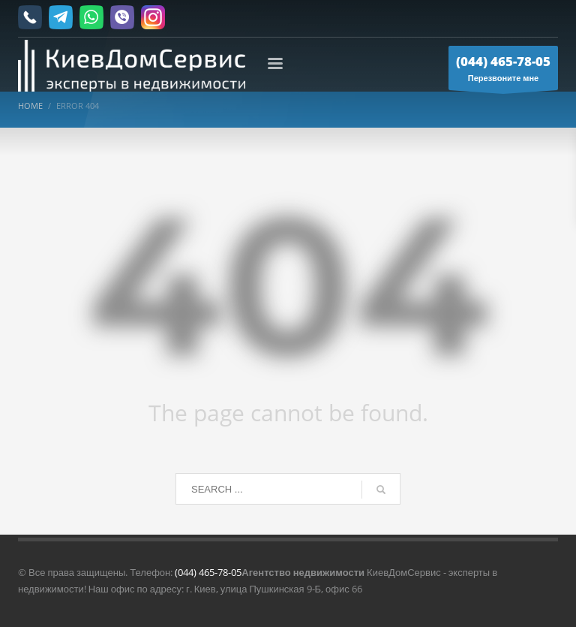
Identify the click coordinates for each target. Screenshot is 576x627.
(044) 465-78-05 (208, 572)
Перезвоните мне (503, 71)
